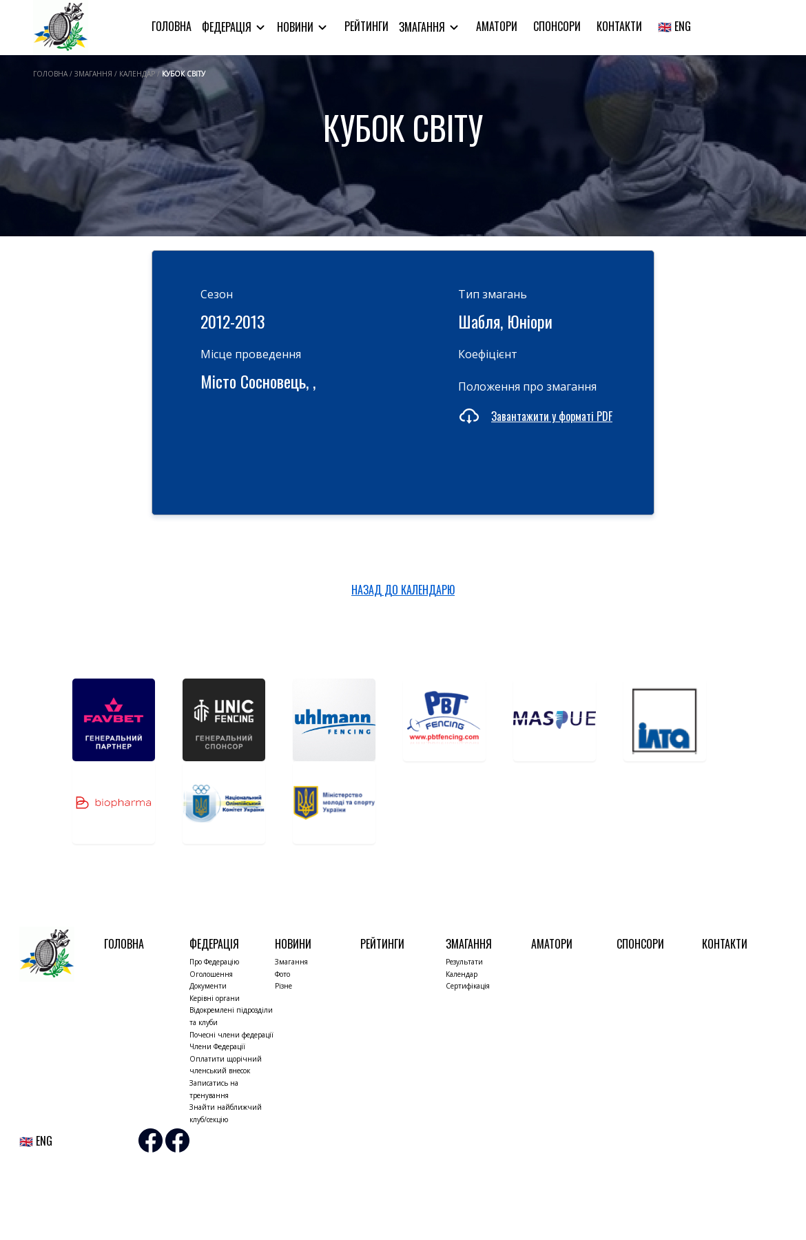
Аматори (496, 26)
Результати (464, 962)
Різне (283, 986)
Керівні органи (214, 998)
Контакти (619, 26)
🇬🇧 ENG (674, 26)
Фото (282, 974)
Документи (208, 986)
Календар (461, 974)
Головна (172, 26)
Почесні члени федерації (231, 1035)
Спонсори (557, 26)
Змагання (423, 27)
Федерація (228, 27)
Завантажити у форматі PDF (551, 416)
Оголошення (211, 974)
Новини (296, 27)
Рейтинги (366, 26)
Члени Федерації (217, 1046)
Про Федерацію (214, 962)
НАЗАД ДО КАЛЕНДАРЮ (403, 589)
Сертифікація (468, 986)
